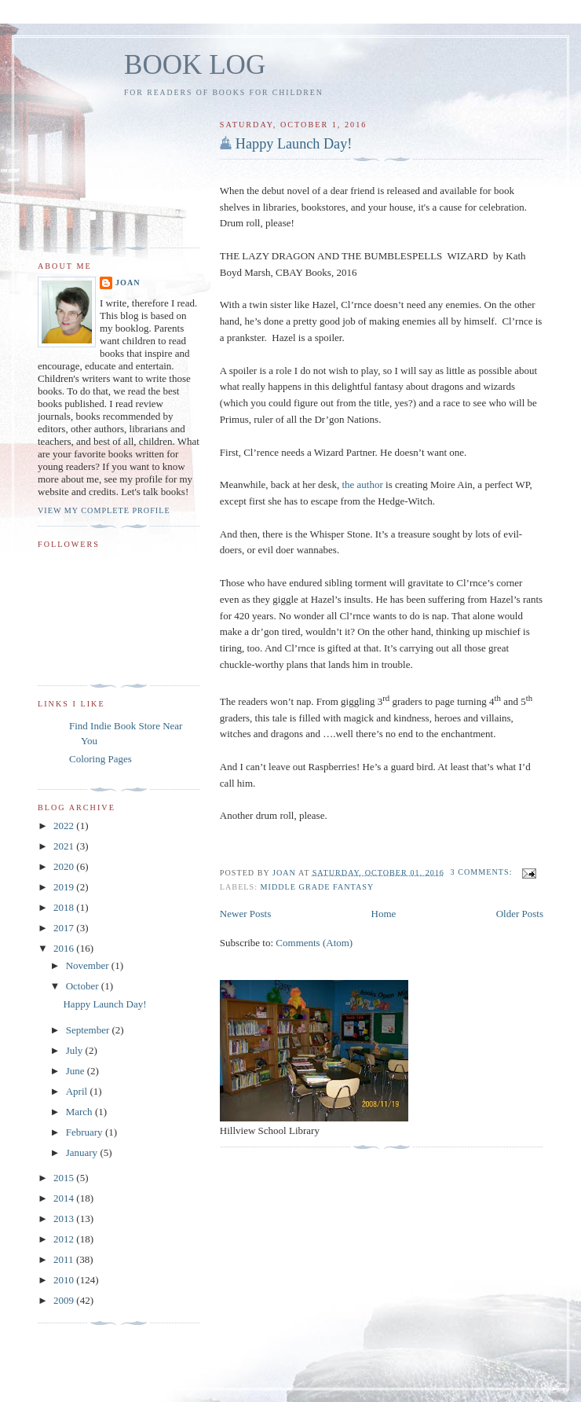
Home (383, 913)
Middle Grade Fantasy (318, 887)
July (76, 1050)
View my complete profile (104, 510)
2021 (64, 846)
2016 (64, 948)
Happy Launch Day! (294, 144)
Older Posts (519, 913)
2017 (64, 928)
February (85, 1132)
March (80, 1112)
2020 (64, 866)
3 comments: (483, 872)
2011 (64, 1259)
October (83, 986)
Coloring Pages (100, 759)
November (88, 965)
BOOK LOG (194, 65)
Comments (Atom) (314, 943)
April (78, 1091)
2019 (64, 887)
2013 (64, 1218)
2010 (64, 1280)
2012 (64, 1239)
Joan (128, 282)
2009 (64, 1300)
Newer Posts (245, 913)
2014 (64, 1198)
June (76, 1071)
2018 (64, 907)
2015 (64, 1178)
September (89, 1030)
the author (362, 484)
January (83, 1152)
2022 (64, 825)
